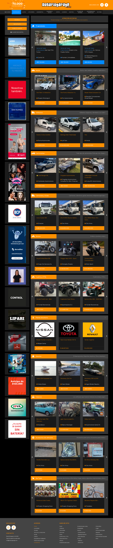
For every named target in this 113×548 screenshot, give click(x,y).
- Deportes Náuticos (81, 534)
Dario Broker (65, 384)
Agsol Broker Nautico (92, 384)
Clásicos (61, 540)
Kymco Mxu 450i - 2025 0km (93, 299)
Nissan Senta (41, 343)
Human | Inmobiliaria (68, 57)
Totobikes (88, 506)
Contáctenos (37, 542)
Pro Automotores (66, 98)
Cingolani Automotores (67, 175)
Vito (86, 135)
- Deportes (97, 532)
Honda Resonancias (43, 305)
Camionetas (62, 530)
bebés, (84, 478)
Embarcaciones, (78, 356)
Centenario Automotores (44, 181)
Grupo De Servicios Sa (44, 264)
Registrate (17, 24)
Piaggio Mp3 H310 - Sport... (68, 258)
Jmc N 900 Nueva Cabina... (68, 218)
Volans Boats (41, 384)
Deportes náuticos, (89, 356)
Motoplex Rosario (66, 264)
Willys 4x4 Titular (90, 419)
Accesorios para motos (98, 437)
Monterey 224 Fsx (66, 378)
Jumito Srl (40, 57)
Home (35, 526)
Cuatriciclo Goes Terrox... (67, 299)
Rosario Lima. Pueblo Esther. (69, 50)
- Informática (98, 526)
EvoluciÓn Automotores (93, 181)
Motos (61, 534)
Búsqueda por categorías (39, 538)
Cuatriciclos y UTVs (64, 536)
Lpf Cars (63, 140)
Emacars (39, 223)
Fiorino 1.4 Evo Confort (43, 135)
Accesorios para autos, (84, 437)
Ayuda (35, 534)
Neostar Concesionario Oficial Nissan (92, 97)
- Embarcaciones (81, 532)
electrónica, (66, 478)
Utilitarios (62, 528)
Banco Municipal (66, 425)
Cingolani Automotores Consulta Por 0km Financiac (69, 180)
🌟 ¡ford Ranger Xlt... (42, 175)
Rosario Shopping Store (44, 506)
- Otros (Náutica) (81, 536)
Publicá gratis (17, 28)
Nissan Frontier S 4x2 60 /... (44, 340)
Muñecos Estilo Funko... (43, 500)
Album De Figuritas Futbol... (69, 500)
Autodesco (40, 425)
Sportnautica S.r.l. (66, 305)
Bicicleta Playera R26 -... (92, 500)
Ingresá (17, 19)
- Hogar (97, 528)
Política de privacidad (39, 540)
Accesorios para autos (64, 542)
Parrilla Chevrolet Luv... (43, 460)
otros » (103, 478)
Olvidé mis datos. (17, 32)
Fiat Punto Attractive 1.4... (68, 92)
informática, (74, 478)
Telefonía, (60, 478)
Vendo (87, 140)
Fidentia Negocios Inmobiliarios (91, 56)
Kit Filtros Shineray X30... (92, 460)
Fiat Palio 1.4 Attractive (43, 92)
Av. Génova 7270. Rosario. (92, 50)
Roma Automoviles (43, 140)
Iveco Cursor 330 (41, 218)
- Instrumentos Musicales (101, 536)
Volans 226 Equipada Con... (44, 378)
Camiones (62, 532)
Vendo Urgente (89, 340)
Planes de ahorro (63, 538)
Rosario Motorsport (43, 98)
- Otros (96, 538)
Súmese (36, 530)
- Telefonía (79, 540)
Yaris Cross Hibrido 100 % (68, 340)
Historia (36, 536)
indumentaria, (97, 478)
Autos (61, 526)
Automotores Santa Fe (92, 425)
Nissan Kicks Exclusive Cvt (93, 92)
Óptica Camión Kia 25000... (68, 460)
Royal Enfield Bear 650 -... (44, 258)
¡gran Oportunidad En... (68, 419)
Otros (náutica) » (100, 356)
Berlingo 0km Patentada (68, 135)
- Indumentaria (98, 534)
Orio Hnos (64, 223)
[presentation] (32, 47)
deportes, (89, 478)
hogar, (80, 478)
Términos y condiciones (39, 532)
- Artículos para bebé (100, 530)
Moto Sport (89, 264)
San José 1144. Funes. (45, 50)
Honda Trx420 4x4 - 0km (44, 299)
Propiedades (80, 528)
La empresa (36, 528)
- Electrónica (80, 542)
